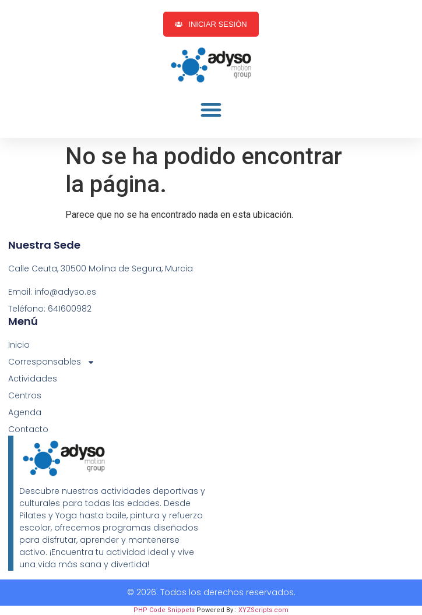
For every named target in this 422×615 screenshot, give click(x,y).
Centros (24, 395)
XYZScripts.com (263, 610)
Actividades (32, 378)
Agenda (24, 412)
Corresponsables (51, 362)
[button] (210, 109)
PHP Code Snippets (164, 610)
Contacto (28, 429)
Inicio (19, 345)
